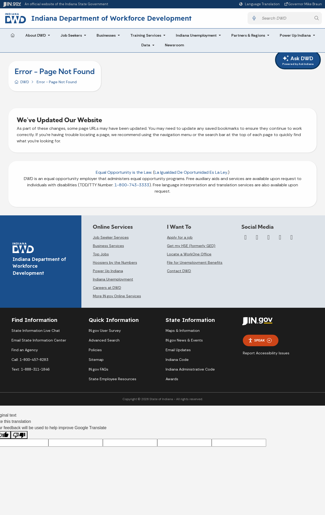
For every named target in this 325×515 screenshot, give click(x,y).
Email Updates (178, 352)
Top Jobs (101, 256)
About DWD (35, 37)
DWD (24, 83)
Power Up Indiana (295, 37)
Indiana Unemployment (196, 37)
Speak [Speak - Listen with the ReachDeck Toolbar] (260, 342)
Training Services (145, 37)
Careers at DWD (107, 289)
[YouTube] (268, 239)
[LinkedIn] (280, 239)
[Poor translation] (19, 437)
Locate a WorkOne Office (189, 256)
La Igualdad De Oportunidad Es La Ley (191, 174)
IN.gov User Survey (105, 332)
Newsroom (174, 47)
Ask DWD (297, 60)
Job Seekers (71, 37)
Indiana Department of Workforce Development (115, 19)
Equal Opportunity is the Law (123, 174)
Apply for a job (180, 239)
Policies (95, 352)
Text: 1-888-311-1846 (30, 371)
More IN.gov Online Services (117, 298)
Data (145, 47)
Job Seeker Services (111, 239)
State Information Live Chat (36, 332)
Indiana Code (177, 361)
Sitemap (96, 361)
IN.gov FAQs (98, 371)
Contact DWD (179, 273)
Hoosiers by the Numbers (115, 264)
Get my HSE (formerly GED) (191, 247)
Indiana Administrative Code (190, 371)
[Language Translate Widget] (260, 4)
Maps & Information (183, 332)
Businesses (106, 37)
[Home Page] (12, 37)
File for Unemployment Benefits (194, 264)
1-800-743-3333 (131, 187)
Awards (172, 381)
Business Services (108, 247)
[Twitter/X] (257, 239)
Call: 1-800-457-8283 (30, 361)
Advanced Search (104, 342)
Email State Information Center (39, 342)
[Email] (291, 239)
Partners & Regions (248, 37)
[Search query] (285, 19)
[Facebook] (245, 239)
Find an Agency (25, 352)
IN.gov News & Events (184, 342)
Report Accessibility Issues (266, 355)
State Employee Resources (112, 381)
